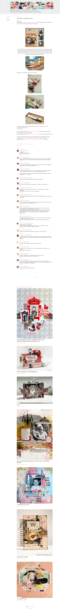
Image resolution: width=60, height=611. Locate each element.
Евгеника (21, 241)
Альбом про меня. (22, 557)
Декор (30, 11)
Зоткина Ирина (22, 187)
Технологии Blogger (30, 606)
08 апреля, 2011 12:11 (29, 194)
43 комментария (23, 506)
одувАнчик (21, 266)
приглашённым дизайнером (31, 22)
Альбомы (25, 11)
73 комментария (23, 373)
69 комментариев (23, 558)
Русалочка (21, 200)
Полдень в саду (22, 599)
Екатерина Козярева (23, 177)
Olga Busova (22, 182)
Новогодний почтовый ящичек (27, 372)
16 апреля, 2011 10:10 (25, 253)
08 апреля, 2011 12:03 (28, 187)
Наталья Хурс (22, 169)
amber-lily (21, 259)
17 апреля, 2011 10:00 (26, 259)
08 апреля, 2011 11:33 (27, 157)
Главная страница (15, 10)
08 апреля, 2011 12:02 (27, 182)
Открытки (12, 11)
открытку (25, 137)
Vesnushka (21, 163)
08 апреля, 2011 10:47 (25, 150)
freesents (21, 246)
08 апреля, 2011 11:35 (26, 163)
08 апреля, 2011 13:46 (27, 206)
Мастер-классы (36, 11)
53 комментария (23, 600)
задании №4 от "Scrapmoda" (34, 131)
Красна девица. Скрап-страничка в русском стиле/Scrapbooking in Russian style (30, 340)
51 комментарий (23, 406)
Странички (19, 11)
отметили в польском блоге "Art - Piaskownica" (35, 139)
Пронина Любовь (23, 194)
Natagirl (21, 253)
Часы (18, 404)
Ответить (21, 155)
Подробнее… (34, 10)
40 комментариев (23, 464)
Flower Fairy (21, 157)
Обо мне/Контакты (26, 10)
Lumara (21, 150)
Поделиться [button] (9, 16)
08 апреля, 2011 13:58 (27, 216)
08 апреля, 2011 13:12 (26, 200)
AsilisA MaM (21, 206)
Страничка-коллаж (23, 504)
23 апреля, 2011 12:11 (26, 266)
